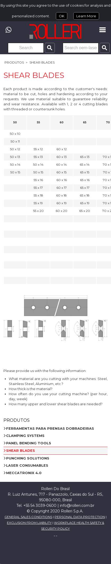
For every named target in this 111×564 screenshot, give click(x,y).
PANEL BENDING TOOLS (28, 443)
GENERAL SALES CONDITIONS (28, 517)
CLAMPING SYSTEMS (25, 436)
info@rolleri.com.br (77, 505)
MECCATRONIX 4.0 (24, 473)
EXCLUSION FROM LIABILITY (29, 523)
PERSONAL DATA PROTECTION (80, 517)
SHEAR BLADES (42, 62)
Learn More (86, 16)
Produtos (14, 62)
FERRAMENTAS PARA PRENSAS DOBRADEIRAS (50, 429)
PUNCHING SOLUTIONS (27, 458)
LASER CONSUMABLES (27, 465)
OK (61, 16)
